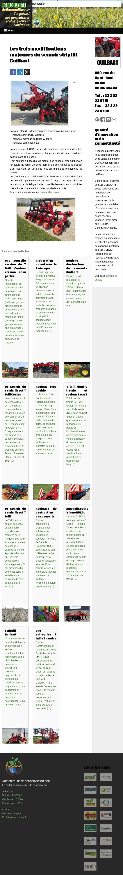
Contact (6, 809)
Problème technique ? (14, 817)
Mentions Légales (11, 813)
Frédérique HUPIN (12, 803)
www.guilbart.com (49, 192)
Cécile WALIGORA (12, 799)
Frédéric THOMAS (12, 795)
